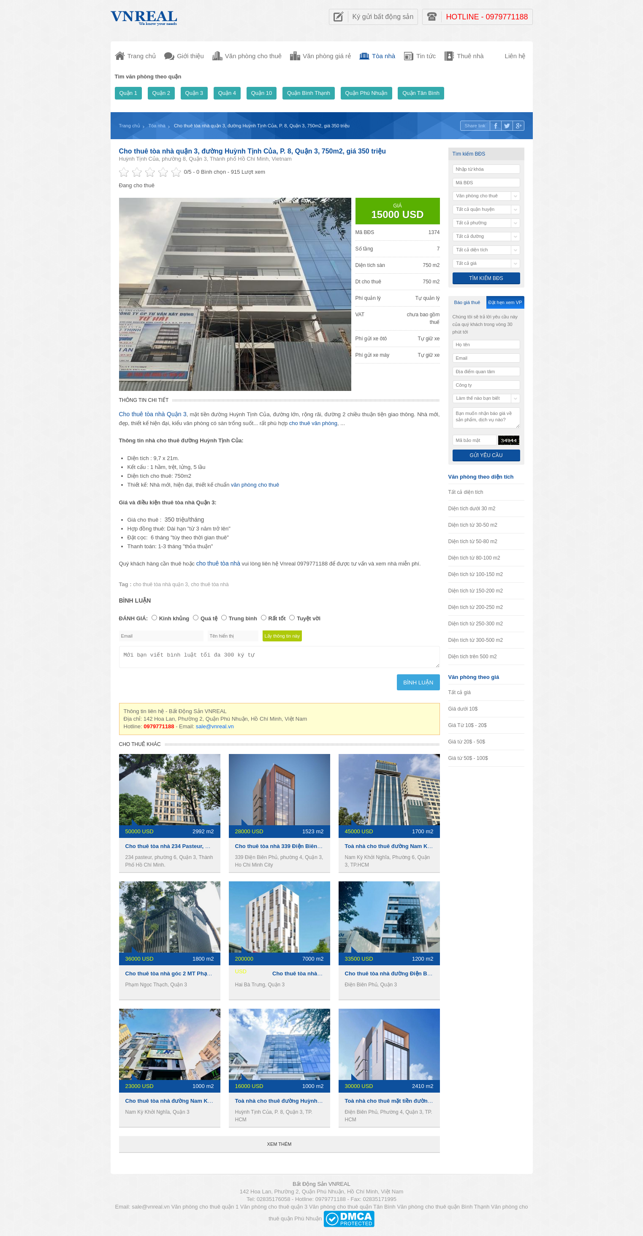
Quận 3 (194, 93)
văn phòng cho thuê (255, 485)
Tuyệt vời (308, 618)
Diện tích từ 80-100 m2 (474, 558)
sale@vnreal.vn (215, 729)
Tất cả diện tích (465, 492)
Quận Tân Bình (421, 93)
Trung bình (243, 618)
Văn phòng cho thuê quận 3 (274, 1209)
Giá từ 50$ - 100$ (468, 758)
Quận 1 (128, 93)
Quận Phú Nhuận (366, 93)
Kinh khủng (174, 618)
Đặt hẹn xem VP (505, 302)
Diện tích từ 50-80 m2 (472, 541)
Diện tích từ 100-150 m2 (475, 574)
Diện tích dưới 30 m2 (472, 509)
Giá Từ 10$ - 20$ (467, 725)
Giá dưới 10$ (463, 709)
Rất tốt (277, 618)
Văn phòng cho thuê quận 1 (205, 1209)
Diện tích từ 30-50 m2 (472, 525)
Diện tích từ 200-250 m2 (475, 607)
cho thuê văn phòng (313, 423)
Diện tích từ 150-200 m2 (475, 591)
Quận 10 (261, 93)
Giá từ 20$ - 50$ (466, 742)
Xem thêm (279, 1146)
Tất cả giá (459, 692)
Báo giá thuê (467, 302)
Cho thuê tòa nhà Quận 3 (153, 414)
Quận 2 (161, 93)
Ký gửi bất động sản (383, 16)
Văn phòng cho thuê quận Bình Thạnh (443, 1209)
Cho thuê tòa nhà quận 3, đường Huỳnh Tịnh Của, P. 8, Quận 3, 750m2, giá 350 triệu (252, 151)
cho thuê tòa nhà (218, 563)
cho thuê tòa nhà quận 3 (160, 584)
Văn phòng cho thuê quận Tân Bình (352, 1209)
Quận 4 (227, 93)
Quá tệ (209, 618)
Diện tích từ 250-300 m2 (475, 624)
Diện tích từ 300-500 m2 (475, 640)
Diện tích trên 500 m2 (472, 657)
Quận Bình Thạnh (308, 93)
